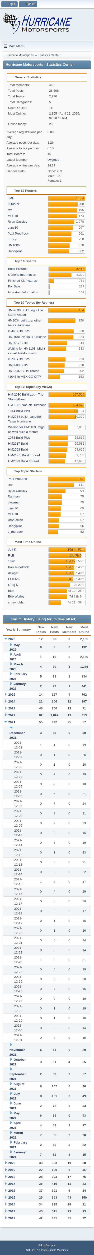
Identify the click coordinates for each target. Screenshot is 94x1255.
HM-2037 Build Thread (23, 371)
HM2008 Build (18, 449)
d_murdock (15, 531)
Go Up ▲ (51, 1245)
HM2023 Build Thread (23, 461)
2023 (11, 708)
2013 (11, 1211)
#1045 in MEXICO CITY (24, 376)
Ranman (13, 496)
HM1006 (13, 245)
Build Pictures (18, 269)
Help (40, 1245)
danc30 (13, 227)
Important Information (23, 292)
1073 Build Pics (18, 359)
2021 (11, 722)
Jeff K (12, 549)
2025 (11, 694)
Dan (10, 485)
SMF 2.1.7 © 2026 (36, 1250)
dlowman (14, 502)
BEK (11, 590)
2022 (11, 715)
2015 (11, 1197)
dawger (13, 573)
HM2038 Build (18, 365)
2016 (11, 1190)
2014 (11, 1204)
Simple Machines (58, 1250)
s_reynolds (15, 602)
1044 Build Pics (18, 331)
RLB (11, 555)
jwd (10, 210)
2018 (11, 1177)
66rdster (13, 204)
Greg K (13, 585)
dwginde (53, 159)
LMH (11, 198)
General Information (22, 274)
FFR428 (13, 579)
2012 (11, 1218)
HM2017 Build (18, 343)
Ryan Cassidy (17, 221)
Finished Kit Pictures (22, 280)
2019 (11, 1170)
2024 (11, 701)
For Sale (14, 286)
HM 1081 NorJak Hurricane (27, 337)
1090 (11, 561)
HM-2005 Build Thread (24, 455)
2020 (11, 1163)
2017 (11, 1183)
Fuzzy (12, 239)
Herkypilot (15, 251)
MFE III (13, 216)
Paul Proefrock (18, 233)
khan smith (15, 520)
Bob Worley (16, 596)
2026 (11, 639)
